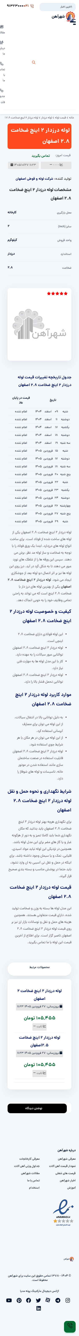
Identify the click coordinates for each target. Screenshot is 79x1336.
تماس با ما (33, 1181)
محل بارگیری (64, 213)
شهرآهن (58, 17)
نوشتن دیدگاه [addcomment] (35, 1107)
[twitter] (39, 1300)
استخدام (34, 1188)
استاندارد (65, 254)
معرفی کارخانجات (29, 1159)
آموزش (71, 1188)
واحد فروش (64, 240)
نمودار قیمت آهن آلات (62, 1166)
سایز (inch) (64, 227)
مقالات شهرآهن (30, 1173)
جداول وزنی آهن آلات (27, 1166)
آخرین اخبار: (66, 7)
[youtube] (10, 1300)
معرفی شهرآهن (67, 1159)
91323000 (20, 6)
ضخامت (66, 268)
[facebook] (30, 1300)
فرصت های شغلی (65, 1173)
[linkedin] (39, 1308)
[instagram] (68, 1300)
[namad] (63, 1212)
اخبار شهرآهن (68, 1181)
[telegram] (59, 1300)
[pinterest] (20, 1300)
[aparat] (49, 1299)
